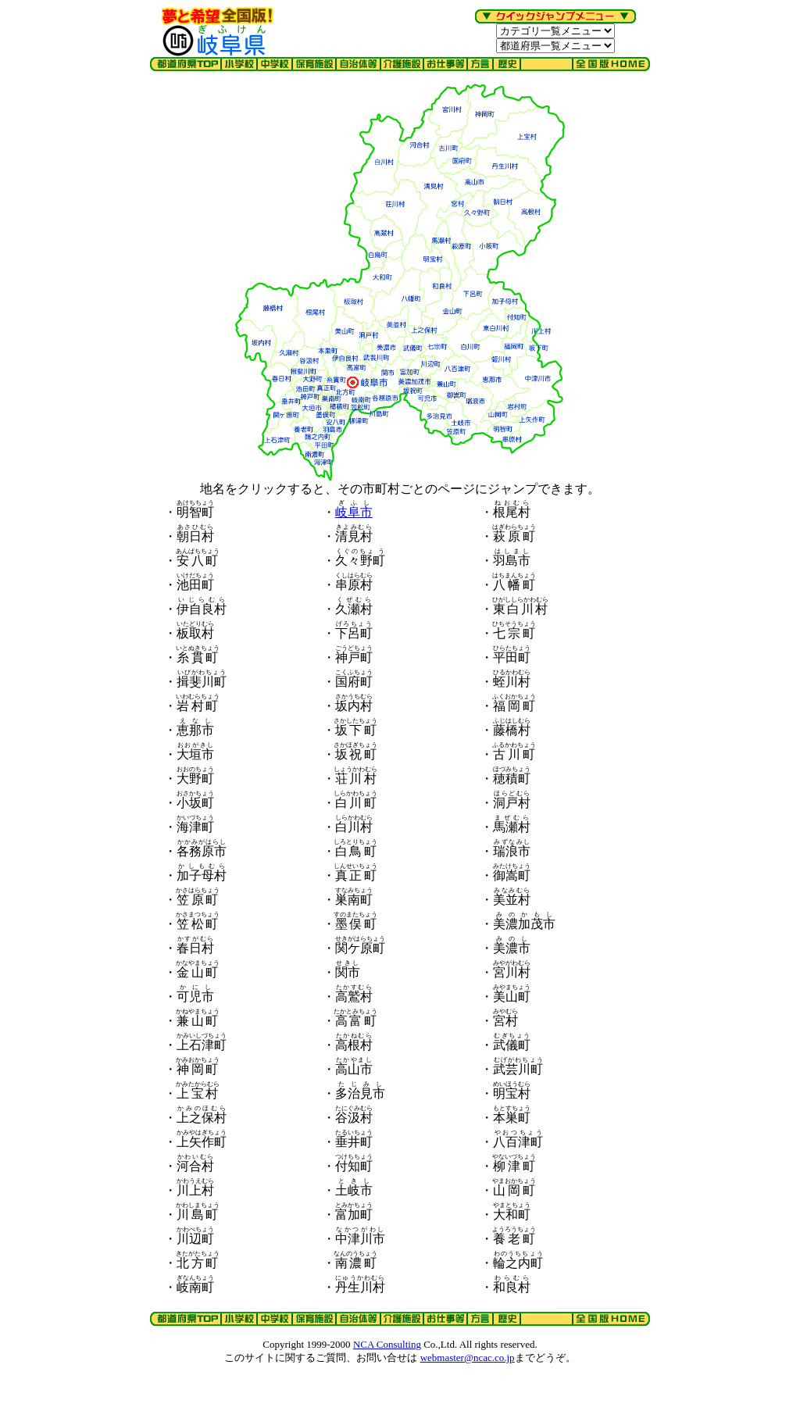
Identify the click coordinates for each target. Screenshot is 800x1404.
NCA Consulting (387, 1344)
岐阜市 (354, 512)
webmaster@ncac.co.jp (467, 1357)
